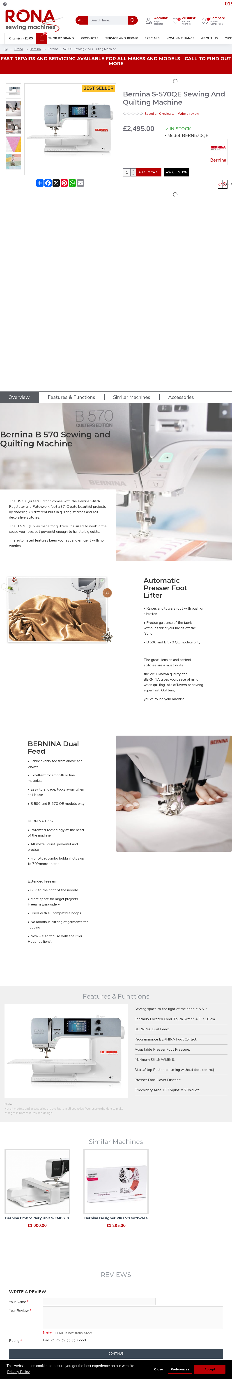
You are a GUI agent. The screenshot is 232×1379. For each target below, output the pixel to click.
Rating (14, 1340)
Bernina (35, 49)
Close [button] (158, 1369)
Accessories (181, 395)
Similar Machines (131, 395)
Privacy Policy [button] (18, 1372)
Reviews (116, 1272)
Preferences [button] (180, 1369)
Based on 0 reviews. (159, 114)
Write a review (188, 114)
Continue (115, 1354)
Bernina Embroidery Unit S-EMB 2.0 (37, 1215)
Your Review (19, 1309)
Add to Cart (163, 174)
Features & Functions (71, 395)
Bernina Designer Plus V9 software (116, 1215)
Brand (18, 49)
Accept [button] (209, 1369)
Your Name (17, 1299)
